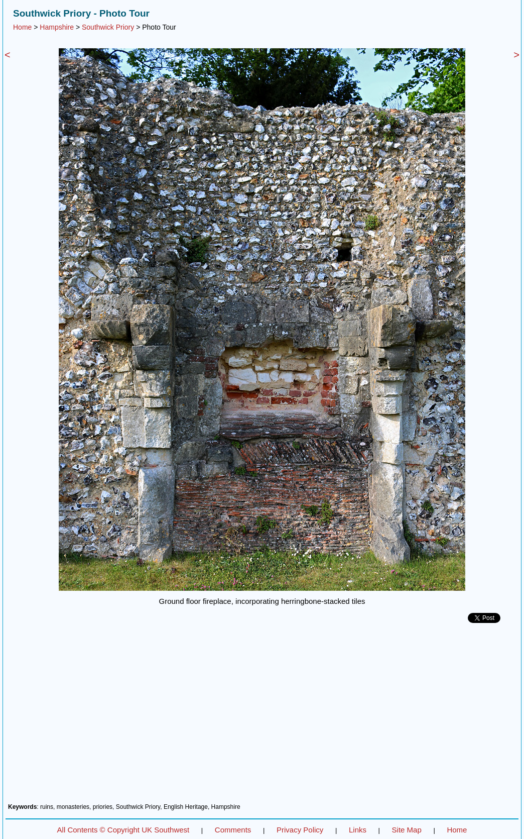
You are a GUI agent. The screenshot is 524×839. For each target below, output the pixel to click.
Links (357, 829)
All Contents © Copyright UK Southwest (123, 829)
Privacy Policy (300, 829)
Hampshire (57, 27)
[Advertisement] (262, 717)
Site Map (407, 829)
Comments (233, 829)
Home (22, 27)
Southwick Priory (108, 27)
